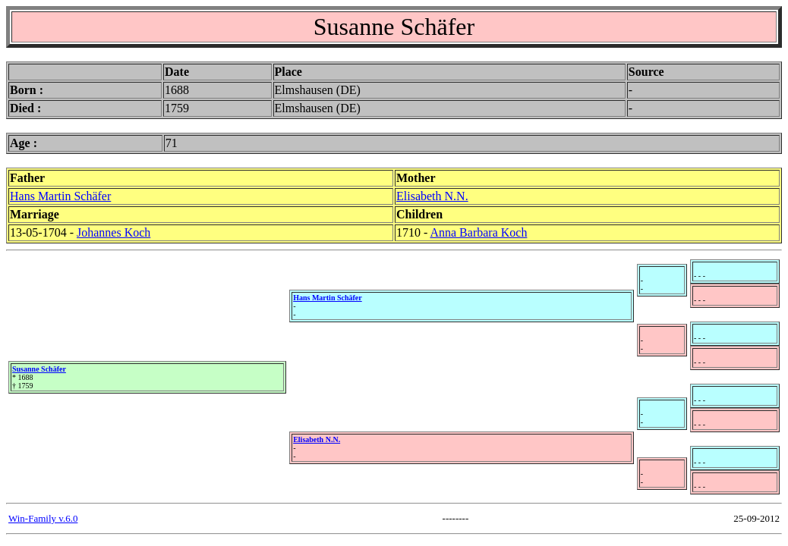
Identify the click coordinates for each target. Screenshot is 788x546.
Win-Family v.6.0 (42, 518)
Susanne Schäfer (39, 369)
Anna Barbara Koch (478, 232)
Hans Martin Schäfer (60, 196)
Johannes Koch (113, 232)
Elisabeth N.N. (432, 196)
